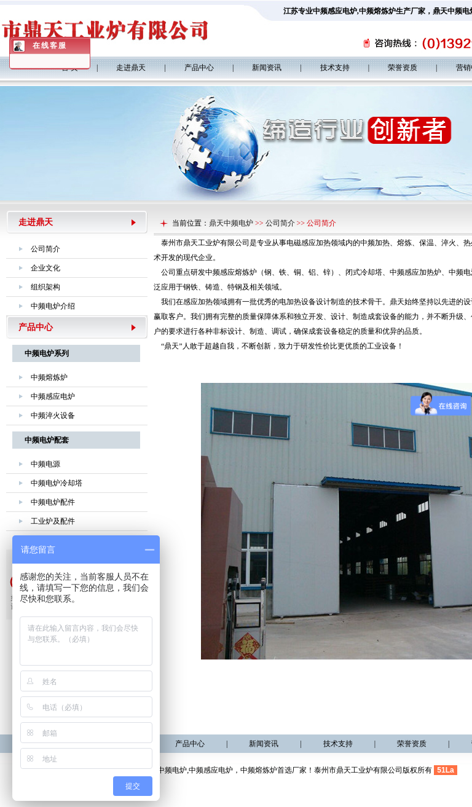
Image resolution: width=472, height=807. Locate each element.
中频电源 (45, 464)
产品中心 (199, 67)
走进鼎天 (131, 67)
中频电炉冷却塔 (56, 483)
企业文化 (45, 268)
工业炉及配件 (53, 521)
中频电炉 (172, 770)
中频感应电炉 (335, 11)
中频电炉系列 (47, 353)
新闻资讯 (266, 67)
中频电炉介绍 (53, 306)
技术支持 (335, 67)
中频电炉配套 (47, 440)
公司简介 (45, 249)
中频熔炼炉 (377, 11)
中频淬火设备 (53, 415)
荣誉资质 (402, 67)
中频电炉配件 (53, 502)
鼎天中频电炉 (231, 223)
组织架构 (45, 287)
